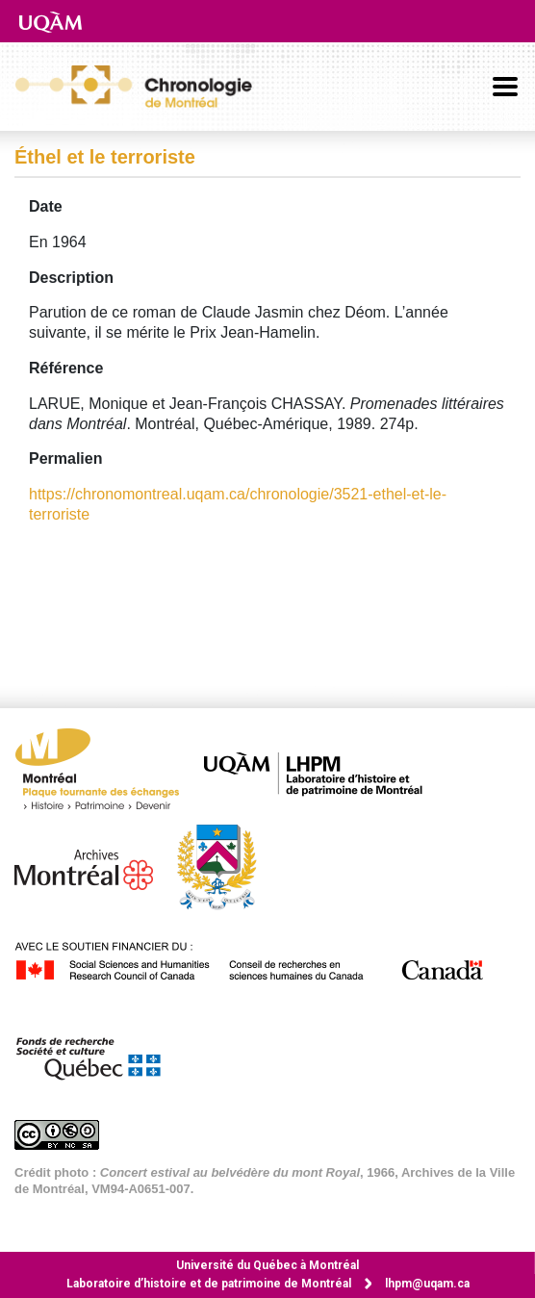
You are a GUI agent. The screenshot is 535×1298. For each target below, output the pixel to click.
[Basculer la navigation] (505, 86)
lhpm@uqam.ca (427, 1283)
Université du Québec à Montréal (267, 1265)
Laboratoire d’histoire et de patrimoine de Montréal (208, 1283)
